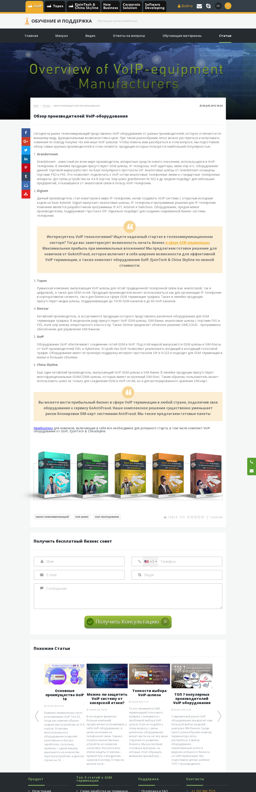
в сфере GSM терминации (187, 243)
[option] (65, 713)
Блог (36, 105)
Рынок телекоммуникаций (52, 516)
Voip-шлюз (81, 516)
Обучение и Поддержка (61, 21)
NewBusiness (43, 428)
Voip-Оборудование (107, 516)
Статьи (46, 105)
